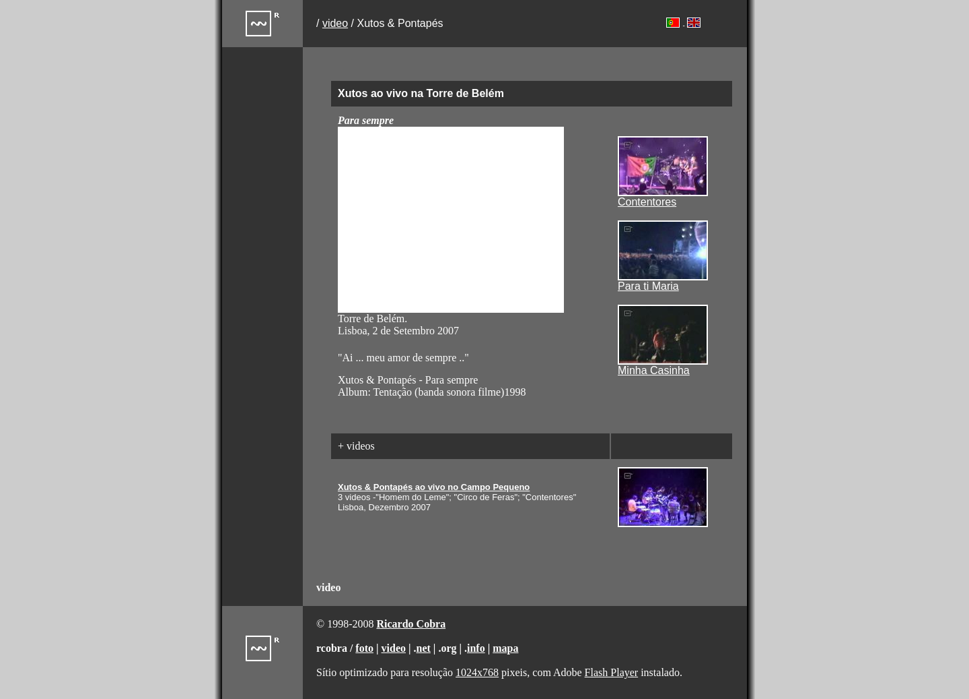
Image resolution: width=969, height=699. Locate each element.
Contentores (647, 202)
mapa (505, 648)
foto (364, 648)
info (476, 648)
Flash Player (612, 672)
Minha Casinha (654, 370)
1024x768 (477, 672)
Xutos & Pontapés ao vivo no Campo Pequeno (434, 487)
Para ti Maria (648, 286)
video (335, 23)
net (424, 648)
